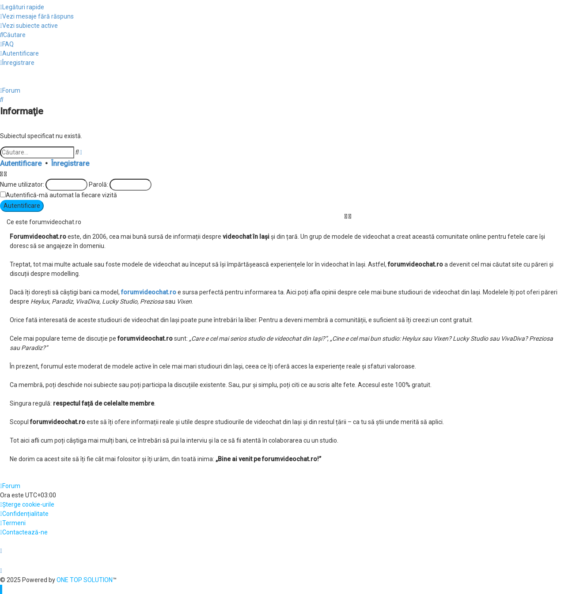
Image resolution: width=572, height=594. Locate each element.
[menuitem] (37, 16)
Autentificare (21, 163)
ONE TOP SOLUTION (85, 579)
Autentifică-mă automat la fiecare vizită (61, 195)
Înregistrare (70, 163)
